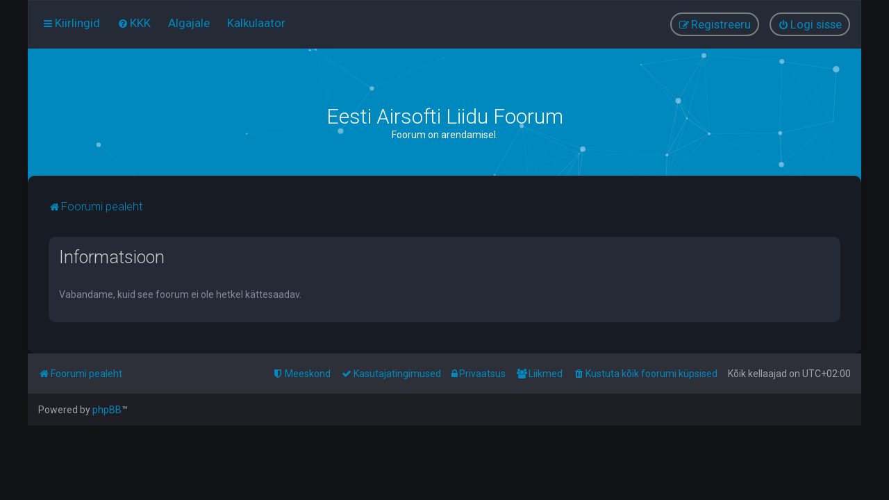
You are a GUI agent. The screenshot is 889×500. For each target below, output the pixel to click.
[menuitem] (134, 22)
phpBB (107, 409)
